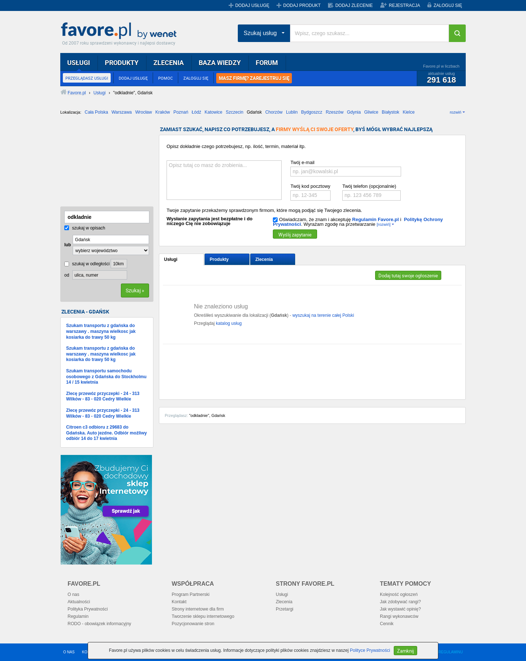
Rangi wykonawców (399, 616)
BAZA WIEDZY (220, 62)
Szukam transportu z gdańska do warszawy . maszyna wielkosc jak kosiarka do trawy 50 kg (101, 331)
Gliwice (371, 112)
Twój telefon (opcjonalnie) (369, 186)
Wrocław (143, 112)
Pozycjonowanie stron (193, 623)
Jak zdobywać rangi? (400, 601)
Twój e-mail (302, 162)
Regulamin (78, 616)
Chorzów (273, 112)
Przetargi (284, 609)
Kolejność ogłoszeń (399, 594)
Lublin (292, 112)
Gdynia (354, 112)
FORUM (267, 62)
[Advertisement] (96, 163)
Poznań (181, 112)
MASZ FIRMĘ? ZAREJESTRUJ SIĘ (254, 78)
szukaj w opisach (84, 228)
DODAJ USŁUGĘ (252, 5)
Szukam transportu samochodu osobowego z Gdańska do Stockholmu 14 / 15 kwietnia (106, 376)
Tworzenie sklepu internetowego (203, 616)
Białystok (390, 112)
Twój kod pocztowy (310, 186)
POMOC (165, 78)
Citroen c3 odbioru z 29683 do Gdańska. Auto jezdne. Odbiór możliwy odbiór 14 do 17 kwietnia (106, 433)
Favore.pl (120, 31)
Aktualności (79, 601)
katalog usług (229, 323)
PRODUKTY (121, 62)
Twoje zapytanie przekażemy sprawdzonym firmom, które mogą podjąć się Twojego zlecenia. (264, 210)
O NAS (69, 652)
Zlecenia (264, 259)
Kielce (409, 112)
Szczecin (234, 112)
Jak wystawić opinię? (400, 609)
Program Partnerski (190, 594)
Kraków (162, 112)
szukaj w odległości (87, 264)
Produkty (219, 259)
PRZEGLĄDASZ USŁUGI (86, 78)
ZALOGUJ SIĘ (448, 5)
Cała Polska (96, 112)
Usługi (171, 259)
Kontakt (179, 601)
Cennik (386, 623)
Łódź (196, 112)
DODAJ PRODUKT (302, 5)
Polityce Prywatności (370, 650)
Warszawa (121, 112)
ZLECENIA (168, 62)
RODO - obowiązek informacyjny (99, 623)
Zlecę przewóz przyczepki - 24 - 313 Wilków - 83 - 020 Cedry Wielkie (103, 396)
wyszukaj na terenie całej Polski (323, 315)
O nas (73, 594)
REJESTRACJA (404, 5)
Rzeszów (335, 112)
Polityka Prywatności (88, 609)
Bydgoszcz (311, 112)
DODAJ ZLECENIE (354, 5)
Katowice (213, 112)
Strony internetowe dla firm (198, 609)
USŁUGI (78, 62)
